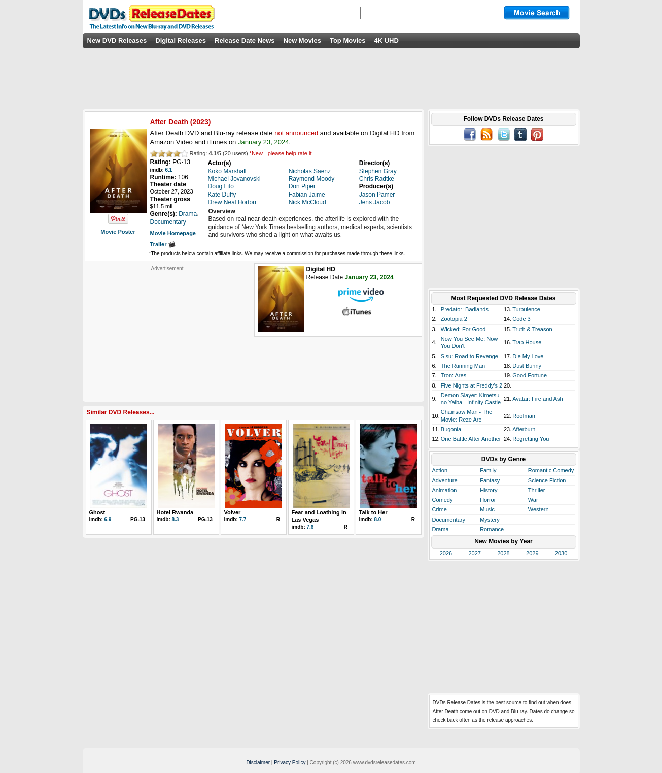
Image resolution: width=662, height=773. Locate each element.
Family (488, 470)
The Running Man (463, 366)
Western (538, 509)
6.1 (168, 170)
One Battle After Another (471, 439)
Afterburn (523, 429)
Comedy (442, 500)
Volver (232, 512)
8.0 (377, 519)
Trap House (526, 342)
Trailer (163, 244)
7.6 (310, 527)
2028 (503, 553)
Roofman (523, 416)
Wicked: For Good (463, 329)
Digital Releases (180, 40)
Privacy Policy (289, 762)
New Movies (302, 40)
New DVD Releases (117, 40)
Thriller (536, 490)
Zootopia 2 (454, 319)
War (533, 500)
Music (487, 509)
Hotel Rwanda (175, 512)
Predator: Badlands (465, 309)
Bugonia (451, 429)
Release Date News (245, 40)
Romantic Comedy (551, 470)
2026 (446, 553)
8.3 (175, 519)
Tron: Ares (453, 375)
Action (440, 470)
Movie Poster (117, 232)
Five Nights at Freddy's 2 (471, 385)
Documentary (448, 520)
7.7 (243, 519)
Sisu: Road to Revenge (469, 356)
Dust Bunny (526, 366)
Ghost (97, 512)
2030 (561, 553)
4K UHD (386, 40)
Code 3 (521, 319)
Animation (444, 490)
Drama (440, 529)
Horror (488, 500)
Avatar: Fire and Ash (537, 399)
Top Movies (348, 40)
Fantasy (490, 480)
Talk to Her (373, 512)
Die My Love (527, 356)
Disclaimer (258, 762)
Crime (439, 509)
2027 (474, 553)
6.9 (108, 519)
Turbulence (526, 309)
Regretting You (530, 439)
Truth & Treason (532, 329)
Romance (492, 529)
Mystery (490, 520)
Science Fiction (547, 480)
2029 (532, 553)
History (488, 490)
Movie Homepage (173, 233)
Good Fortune (529, 375)
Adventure (445, 480)
